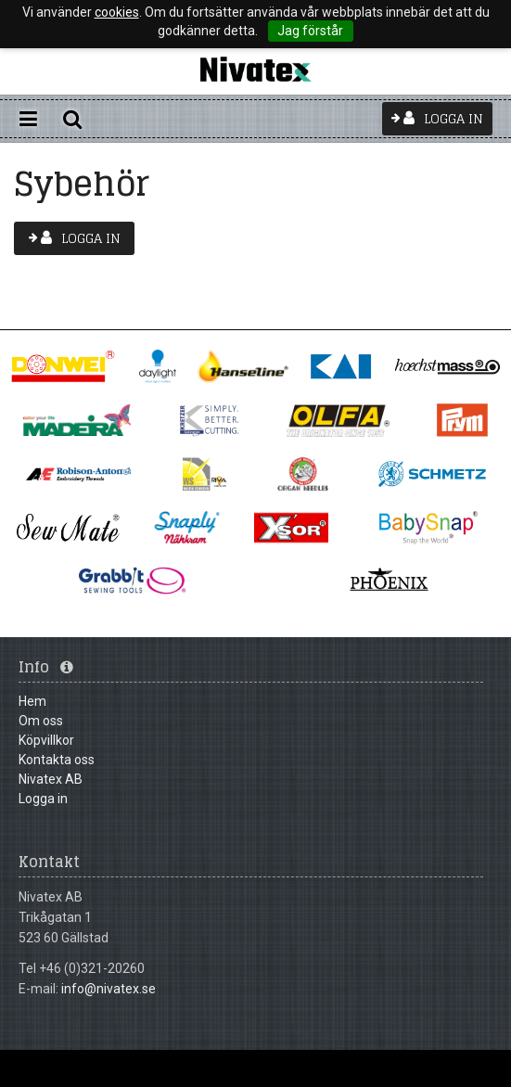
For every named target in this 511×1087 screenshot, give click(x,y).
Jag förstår (310, 30)
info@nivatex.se (108, 988)
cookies (117, 12)
